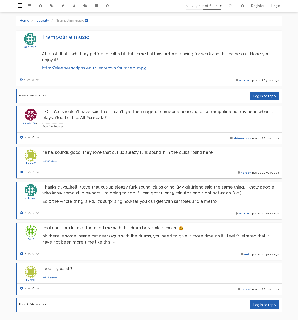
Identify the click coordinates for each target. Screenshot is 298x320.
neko (30, 239)
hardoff (31, 163)
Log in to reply (264, 96)
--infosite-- (50, 161)
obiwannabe (31, 122)
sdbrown (30, 46)
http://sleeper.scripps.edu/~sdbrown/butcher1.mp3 (94, 67)
